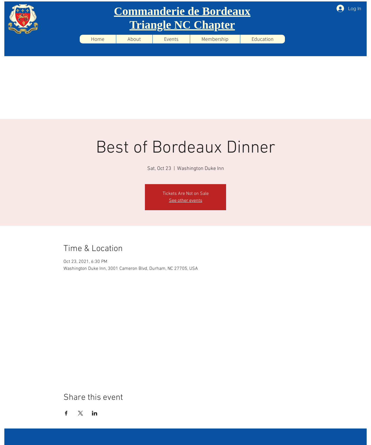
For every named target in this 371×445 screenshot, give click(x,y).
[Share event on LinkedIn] (94, 413)
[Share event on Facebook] (66, 413)
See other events (185, 201)
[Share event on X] (80, 413)
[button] (171, 39)
